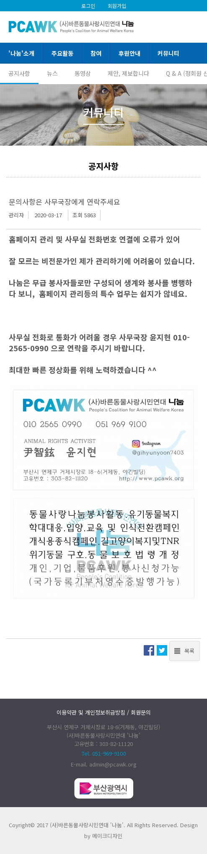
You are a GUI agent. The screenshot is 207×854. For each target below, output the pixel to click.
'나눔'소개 (21, 53)
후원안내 (129, 53)
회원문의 (141, 712)
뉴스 (52, 73)
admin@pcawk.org (113, 764)
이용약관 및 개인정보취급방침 (91, 712)
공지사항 (19, 73)
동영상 (83, 73)
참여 (96, 53)
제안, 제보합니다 (128, 73)
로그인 (88, 5)
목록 (189, 651)
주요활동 (62, 53)
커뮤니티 (168, 53)
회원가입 (117, 5)
